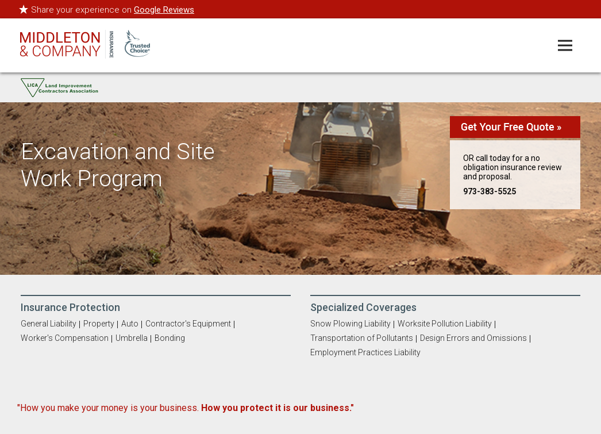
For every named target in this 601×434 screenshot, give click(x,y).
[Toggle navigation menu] (565, 46)
